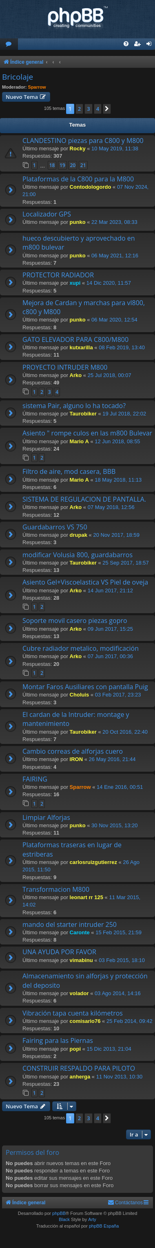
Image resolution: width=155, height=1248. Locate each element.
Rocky (78, 148)
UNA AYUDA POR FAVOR (59, 951)
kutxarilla (81, 347)
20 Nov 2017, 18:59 (116, 535)
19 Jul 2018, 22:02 (124, 414)
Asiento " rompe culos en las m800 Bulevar (87, 433)
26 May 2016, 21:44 (112, 759)
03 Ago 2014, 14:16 (118, 993)
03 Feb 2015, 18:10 (122, 960)
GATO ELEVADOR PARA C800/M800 (75, 339)
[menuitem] (9, 44)
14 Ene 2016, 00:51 (120, 787)
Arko (76, 375)
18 (52, 165)
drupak (78, 535)
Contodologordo (90, 187)
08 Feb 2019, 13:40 (122, 347)
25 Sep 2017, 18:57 (125, 563)
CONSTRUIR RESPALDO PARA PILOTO (78, 1068)
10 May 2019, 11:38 (114, 148)
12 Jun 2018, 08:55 (117, 441)
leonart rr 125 (86, 897)
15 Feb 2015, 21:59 (118, 932)
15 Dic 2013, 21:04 (109, 1049)
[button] (107, 109)
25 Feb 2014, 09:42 (129, 1021)
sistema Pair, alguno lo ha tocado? (74, 405)
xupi (75, 283)
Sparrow (37, 87)
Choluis (79, 695)
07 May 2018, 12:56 (111, 507)
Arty (92, 1219)
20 (72, 165)
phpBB (59, 1213)
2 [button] (79, 108)
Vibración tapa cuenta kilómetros (72, 1013)
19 (62, 165)
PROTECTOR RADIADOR (58, 274)
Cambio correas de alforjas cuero (72, 751)
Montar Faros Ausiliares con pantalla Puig (85, 686)
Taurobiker (83, 414)
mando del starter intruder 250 (69, 924)
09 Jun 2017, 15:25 (110, 629)
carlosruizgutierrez (93, 862)
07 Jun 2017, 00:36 (110, 656)
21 (83, 165)
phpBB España (104, 1225)
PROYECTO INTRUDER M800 (65, 367)
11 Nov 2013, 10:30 (119, 1077)
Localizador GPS (46, 214)
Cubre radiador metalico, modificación (80, 648)
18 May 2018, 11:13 (118, 480)
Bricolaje (17, 76)
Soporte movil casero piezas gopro (74, 620)
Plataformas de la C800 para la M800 (78, 178)
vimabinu (81, 960)
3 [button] (88, 108)
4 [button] (97, 108)
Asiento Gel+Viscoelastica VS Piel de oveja (85, 582)
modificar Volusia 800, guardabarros (77, 554)
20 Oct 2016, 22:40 (125, 732)
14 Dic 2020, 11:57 (108, 283)
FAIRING (34, 779)
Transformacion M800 (55, 889)
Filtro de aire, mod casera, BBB (68, 471)
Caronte (80, 932)
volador (79, 993)
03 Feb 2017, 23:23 (118, 695)
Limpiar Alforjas (46, 817)
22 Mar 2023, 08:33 (114, 222)
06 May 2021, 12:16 (114, 255)
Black (64, 1219)
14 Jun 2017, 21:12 (110, 590)
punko (78, 222)
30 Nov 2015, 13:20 (114, 825)
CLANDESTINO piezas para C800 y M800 (83, 140)
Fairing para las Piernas (57, 1040)
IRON (76, 759)
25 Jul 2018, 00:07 (109, 375)
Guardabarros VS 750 (54, 526)
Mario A (79, 441)
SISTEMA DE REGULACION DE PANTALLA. (84, 499)
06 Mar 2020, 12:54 (114, 320)
